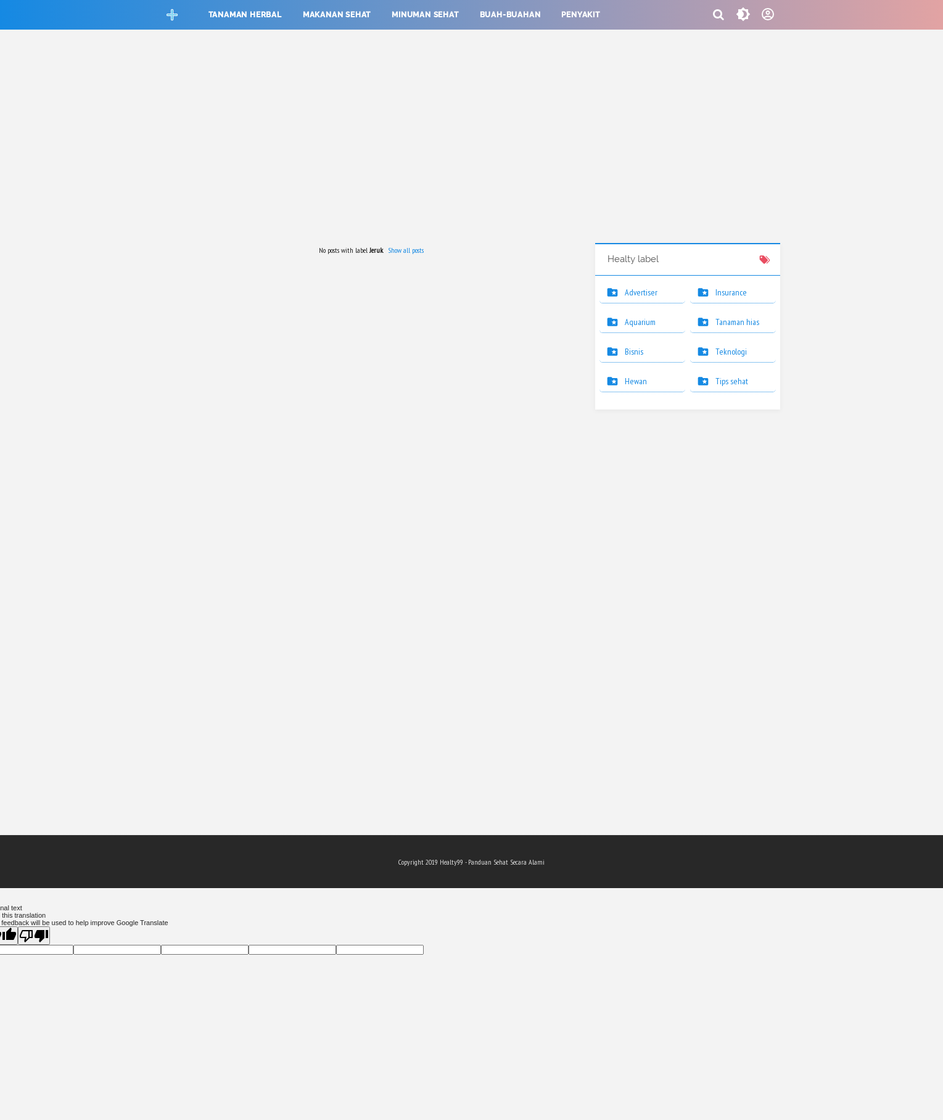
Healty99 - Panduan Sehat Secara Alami (492, 862)
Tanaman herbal (245, 14)
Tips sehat (731, 381)
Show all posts (406, 250)
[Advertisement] (471, 138)
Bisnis (634, 351)
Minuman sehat (425, 14)
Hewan (636, 381)
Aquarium (640, 321)
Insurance (731, 292)
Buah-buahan (510, 14)
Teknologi (731, 351)
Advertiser (641, 292)
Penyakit (580, 14)
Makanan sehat (337, 14)
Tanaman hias (737, 321)
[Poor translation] (34, 935)
